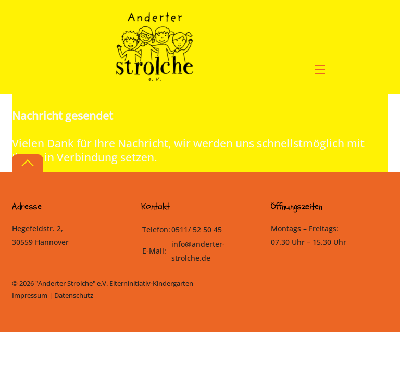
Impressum (29, 295)
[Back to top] (27, 163)
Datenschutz (73, 295)
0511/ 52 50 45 (196, 229)
